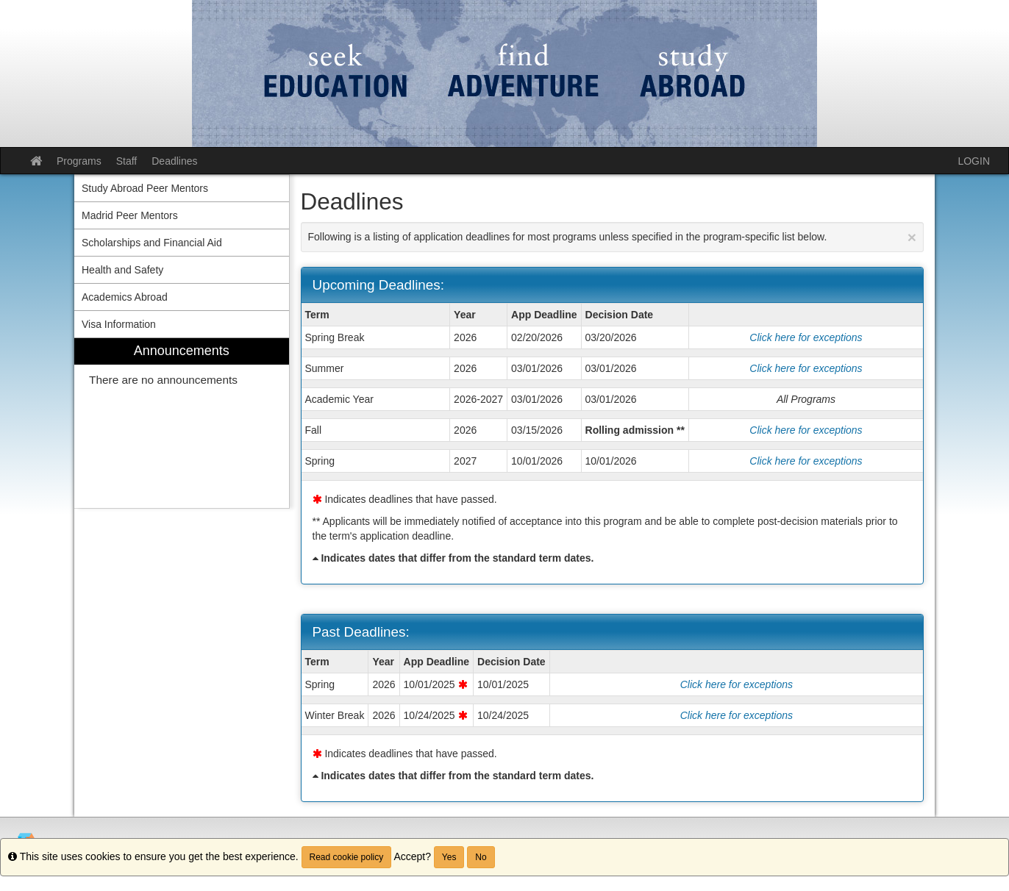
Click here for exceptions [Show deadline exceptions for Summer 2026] (805, 368)
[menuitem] (181, 423)
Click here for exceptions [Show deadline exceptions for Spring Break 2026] (805, 337)
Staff (127, 161)
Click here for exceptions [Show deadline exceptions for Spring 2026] (736, 684)
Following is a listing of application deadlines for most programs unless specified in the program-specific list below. (612, 237)
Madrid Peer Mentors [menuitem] (130, 215)
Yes (449, 857)
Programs (79, 161)
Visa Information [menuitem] (119, 324)
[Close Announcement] (912, 237)
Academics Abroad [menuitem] (125, 297)
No (480, 857)
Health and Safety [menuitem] (122, 270)
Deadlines (174, 161)
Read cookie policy (347, 857)
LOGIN (974, 161)
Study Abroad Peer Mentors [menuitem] (145, 188)
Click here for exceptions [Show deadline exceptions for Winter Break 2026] (736, 715)
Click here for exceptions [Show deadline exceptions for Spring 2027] (805, 461)
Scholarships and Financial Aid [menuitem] (152, 242)
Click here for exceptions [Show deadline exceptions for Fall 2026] (805, 430)
